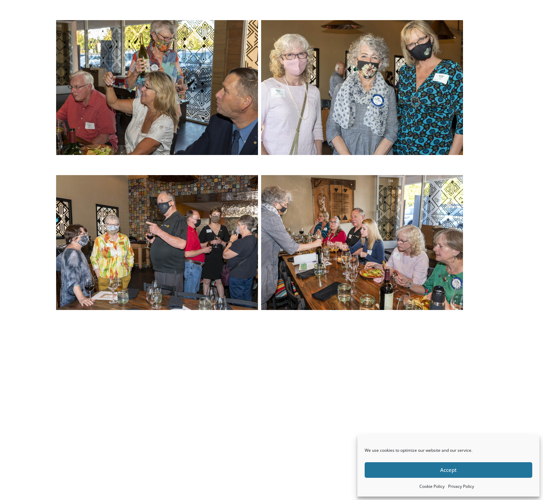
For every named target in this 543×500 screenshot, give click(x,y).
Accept (448, 469)
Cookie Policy (432, 486)
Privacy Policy (461, 486)
